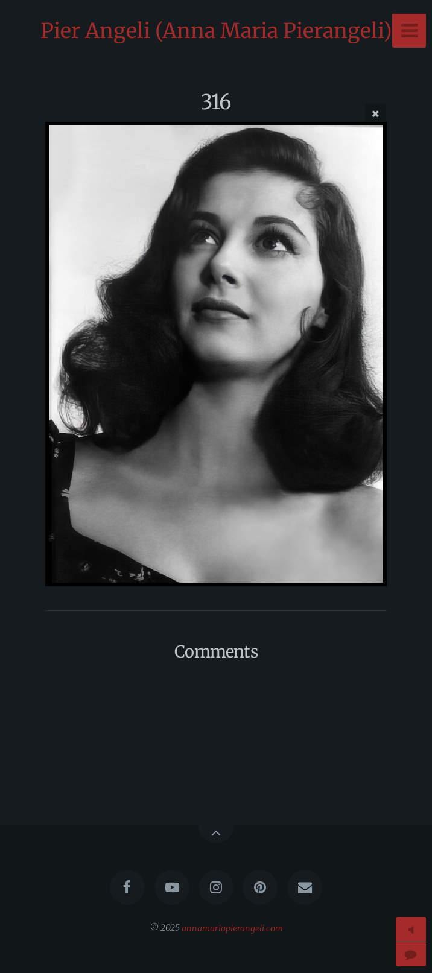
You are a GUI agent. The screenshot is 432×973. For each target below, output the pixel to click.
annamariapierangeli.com (232, 927)
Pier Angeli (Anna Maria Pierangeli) (216, 30)
